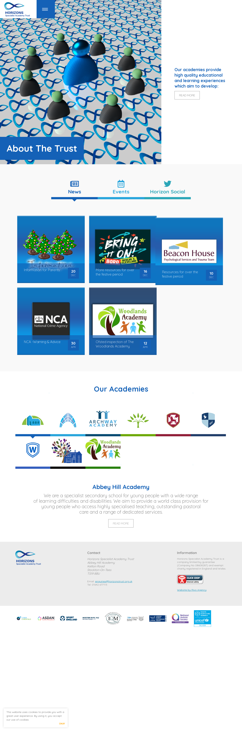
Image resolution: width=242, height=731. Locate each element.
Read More (121, 523)
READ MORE (187, 95)
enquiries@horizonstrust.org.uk (113, 581)
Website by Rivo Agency (192, 590)
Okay (62, 723)
